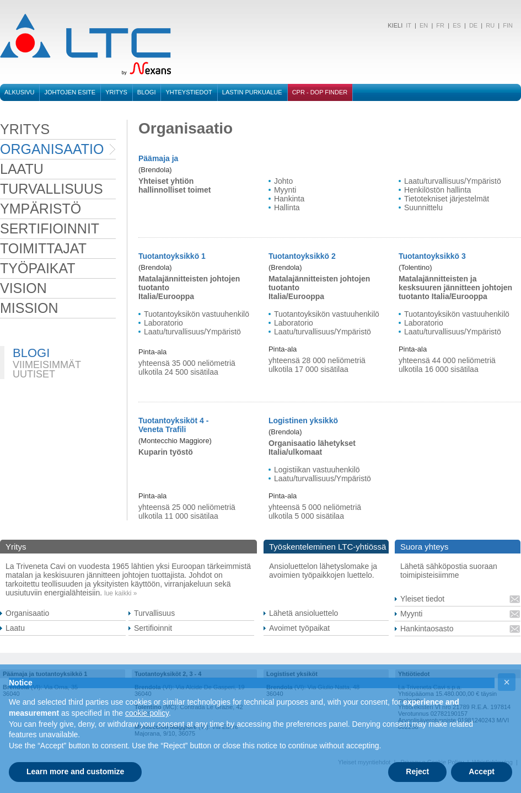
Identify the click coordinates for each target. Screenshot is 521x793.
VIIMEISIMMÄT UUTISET (47, 369)
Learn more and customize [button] (75, 771)
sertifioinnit (49, 228)
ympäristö (40, 208)
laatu (22, 169)
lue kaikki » (120, 593)
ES (457, 25)
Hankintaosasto (427, 628)
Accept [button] (482, 771)
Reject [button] (417, 771)
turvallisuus (51, 188)
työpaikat (38, 268)
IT (407, 25)
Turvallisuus (154, 613)
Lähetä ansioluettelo (303, 613)
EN (424, 25)
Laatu (15, 628)
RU (490, 25)
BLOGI (146, 92)
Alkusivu (19, 92)
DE (473, 25)
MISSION (29, 308)
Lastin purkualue (252, 92)
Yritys (116, 92)
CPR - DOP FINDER (320, 92)
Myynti (411, 613)
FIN (508, 25)
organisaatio (52, 149)
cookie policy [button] (147, 713)
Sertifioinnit (153, 628)
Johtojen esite (69, 92)
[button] (506, 682)
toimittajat (43, 248)
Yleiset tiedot (422, 598)
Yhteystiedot (188, 92)
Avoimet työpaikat (299, 628)
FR (440, 25)
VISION (23, 288)
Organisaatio (27, 613)
